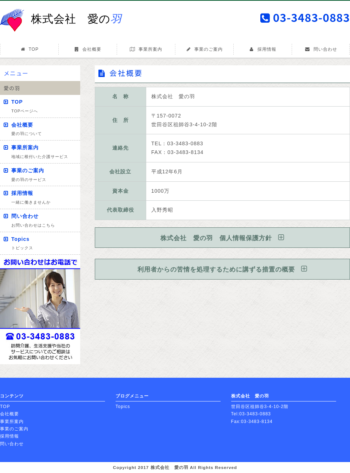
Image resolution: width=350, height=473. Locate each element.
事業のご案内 (204, 49)
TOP (29, 49)
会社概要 (87, 49)
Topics (22, 243)
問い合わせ (321, 49)
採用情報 (262, 49)
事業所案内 (146, 49)
